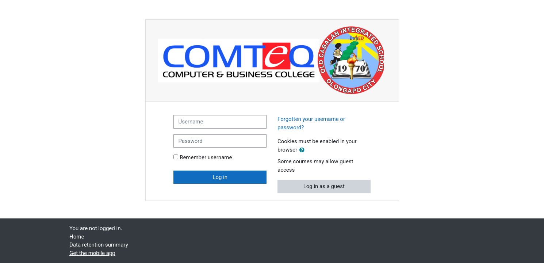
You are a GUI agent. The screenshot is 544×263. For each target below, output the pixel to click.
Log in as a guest (324, 186)
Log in (219, 177)
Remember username (206, 157)
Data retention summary (98, 244)
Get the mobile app (92, 253)
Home (76, 236)
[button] (303, 150)
